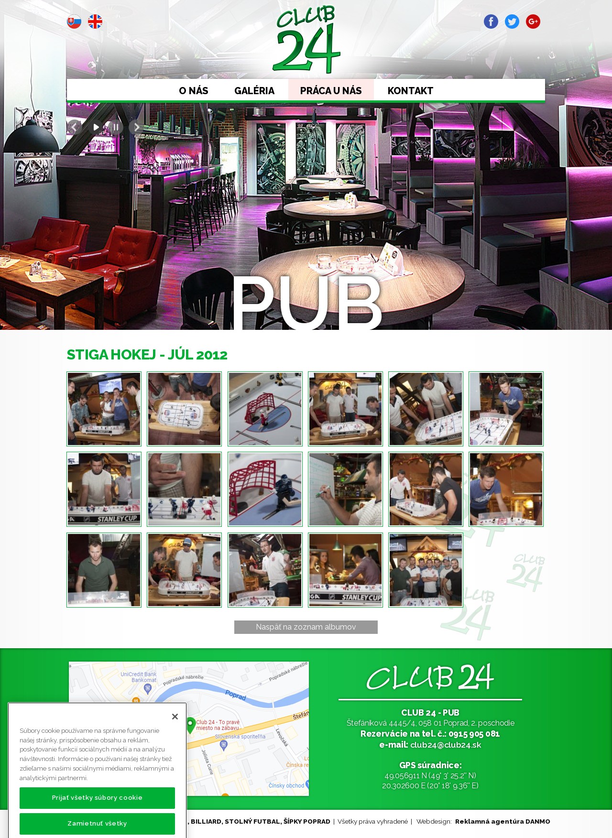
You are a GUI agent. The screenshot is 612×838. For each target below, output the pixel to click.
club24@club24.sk (445, 745)
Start (95, 127)
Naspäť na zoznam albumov (306, 626)
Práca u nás (331, 91)
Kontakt (411, 91)
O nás (193, 91)
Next (136, 127)
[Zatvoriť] (175, 734)
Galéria (254, 91)
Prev (74, 127)
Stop (115, 127)
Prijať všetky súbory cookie (97, 815)
